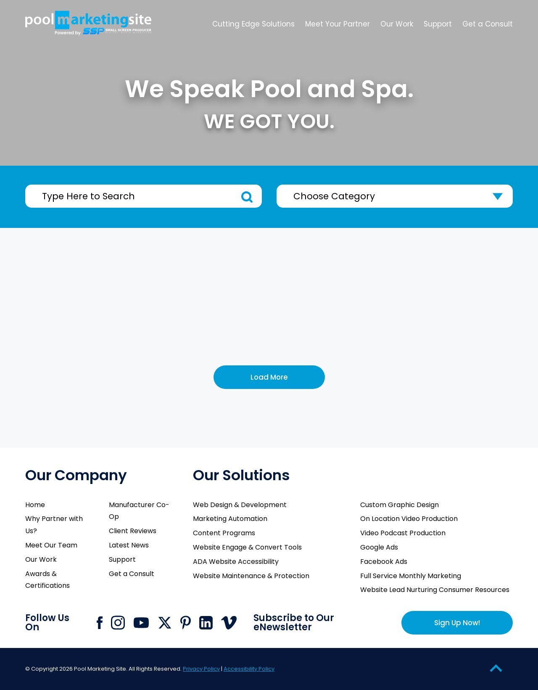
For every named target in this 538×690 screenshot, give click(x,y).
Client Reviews (132, 531)
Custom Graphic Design (399, 505)
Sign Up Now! (457, 623)
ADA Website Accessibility (236, 561)
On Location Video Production (409, 518)
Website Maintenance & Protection (251, 576)
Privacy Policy (201, 669)
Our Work (41, 559)
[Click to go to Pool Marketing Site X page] (165, 623)
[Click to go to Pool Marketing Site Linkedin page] (206, 622)
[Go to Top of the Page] (496, 668)
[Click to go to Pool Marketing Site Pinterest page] (185, 622)
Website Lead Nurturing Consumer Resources (434, 590)
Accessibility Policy (249, 669)
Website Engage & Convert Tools (247, 547)
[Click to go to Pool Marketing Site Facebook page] (100, 622)
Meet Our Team (51, 545)
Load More (269, 377)
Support (122, 559)
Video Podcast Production (403, 533)
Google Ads (379, 547)
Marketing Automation (230, 518)
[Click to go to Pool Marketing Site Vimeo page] (229, 622)
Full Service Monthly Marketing (410, 576)
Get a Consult (131, 574)
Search (247, 197)
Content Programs (224, 533)
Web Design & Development (240, 505)
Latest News (129, 545)
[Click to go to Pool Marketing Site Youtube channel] (141, 623)
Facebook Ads (383, 561)
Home (35, 505)
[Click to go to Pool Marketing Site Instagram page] (118, 623)
